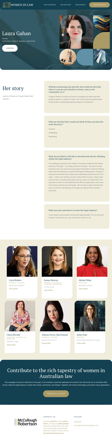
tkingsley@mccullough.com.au (53, 433)
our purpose (50, 5)
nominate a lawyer (56, 394)
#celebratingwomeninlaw (86, 425)
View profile (13, 288)
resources (81, 5)
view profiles (99, 5)
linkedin (77, 422)
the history (65, 5)
